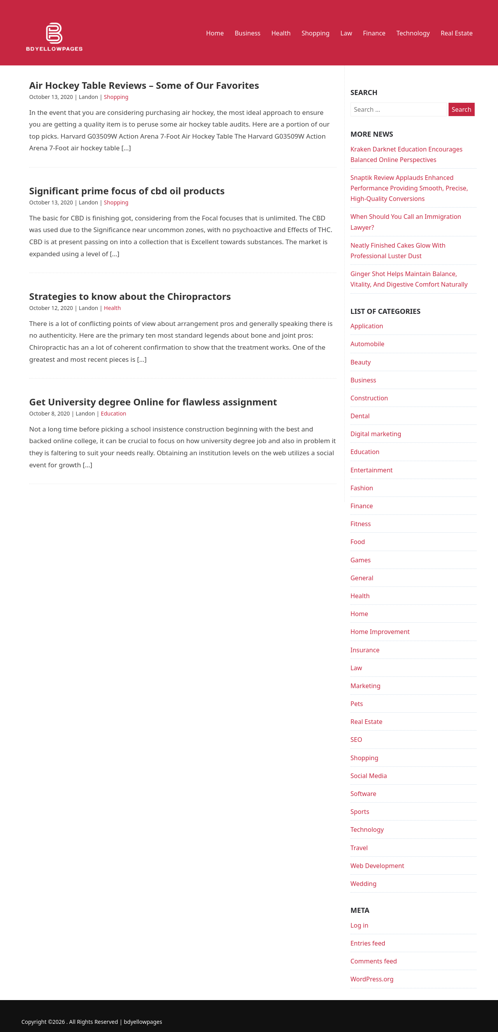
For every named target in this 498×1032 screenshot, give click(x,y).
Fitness (361, 524)
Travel (359, 848)
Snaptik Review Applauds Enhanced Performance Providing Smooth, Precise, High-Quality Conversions (409, 188)
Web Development (377, 865)
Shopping (316, 33)
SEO (356, 739)
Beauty (361, 362)
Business (247, 33)
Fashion (362, 488)
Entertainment (372, 470)
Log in (359, 925)
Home (215, 33)
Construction (369, 398)
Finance (374, 33)
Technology (413, 33)
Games (361, 560)
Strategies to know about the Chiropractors (130, 296)
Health (281, 33)
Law (346, 33)
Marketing (366, 686)
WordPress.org (372, 979)
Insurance (365, 650)
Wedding (364, 883)
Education (113, 413)
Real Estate (457, 33)
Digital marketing (376, 434)
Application (367, 326)
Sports (360, 811)
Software (364, 793)
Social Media (369, 775)
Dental (360, 416)
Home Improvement (380, 631)
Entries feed (368, 943)
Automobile (367, 344)
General (362, 578)
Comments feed (374, 961)
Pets (357, 703)
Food (358, 541)
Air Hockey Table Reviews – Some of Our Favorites (144, 85)
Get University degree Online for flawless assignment (153, 401)
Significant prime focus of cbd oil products (127, 190)
